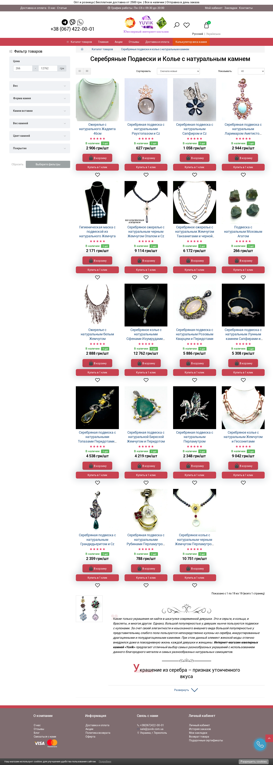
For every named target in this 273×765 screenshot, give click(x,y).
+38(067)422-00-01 (150, 725)
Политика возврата (98, 732)
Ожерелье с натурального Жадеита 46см (97, 129)
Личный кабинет (199, 725)
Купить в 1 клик (97, 167)
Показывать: (225, 71)
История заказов (200, 729)
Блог (37, 732)
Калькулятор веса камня (191, 41)
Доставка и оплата (33, 8)
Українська (213, 33)
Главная (103, 41)
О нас (51, 8)
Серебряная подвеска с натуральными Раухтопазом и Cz (145, 129)
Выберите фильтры (48, 164)
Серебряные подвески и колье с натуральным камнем (155, 49)
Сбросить (18, 164)
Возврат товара (199, 736)
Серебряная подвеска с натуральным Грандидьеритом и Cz (97, 539)
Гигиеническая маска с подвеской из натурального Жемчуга (97, 231)
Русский (197, 33)
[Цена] (23, 68)
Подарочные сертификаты (206, 740)
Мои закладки (198, 732)
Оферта (90, 736)
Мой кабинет (214, 8)
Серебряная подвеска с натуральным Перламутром (194, 436)
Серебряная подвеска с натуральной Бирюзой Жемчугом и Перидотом (146, 436)
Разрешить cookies (254, 761)
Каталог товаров (79, 41)
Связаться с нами (45, 736)
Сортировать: (143, 71)
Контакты (246, 8)
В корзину (98, 157)
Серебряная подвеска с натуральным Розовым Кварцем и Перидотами (194, 334)
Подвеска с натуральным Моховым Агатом (243, 231)
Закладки (230, 8)
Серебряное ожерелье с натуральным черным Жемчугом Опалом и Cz (145, 231)
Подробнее (105, 761)
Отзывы (134, 41)
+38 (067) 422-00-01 (73, 29)
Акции (118, 41)
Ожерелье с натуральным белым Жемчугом (97, 334)
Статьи (62, 8)
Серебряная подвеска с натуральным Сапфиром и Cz (194, 129)
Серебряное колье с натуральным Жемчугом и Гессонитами (243, 436)
